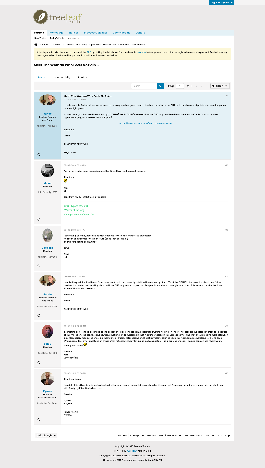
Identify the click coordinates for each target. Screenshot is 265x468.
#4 (226, 276)
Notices (73, 32)
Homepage (56, 32)
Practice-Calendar (95, 32)
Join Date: (42, 125)
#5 (226, 326)
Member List (74, 38)
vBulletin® (132, 450)
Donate (140, 32)
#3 (226, 229)
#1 (227, 95)
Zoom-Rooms (121, 32)
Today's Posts (57, 38)
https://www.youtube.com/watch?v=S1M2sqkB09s (146, 123)
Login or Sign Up (222, 2)
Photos (82, 77)
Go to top (223, 435)
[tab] (41, 77)
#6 (226, 373)
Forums (39, 32)
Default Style (46, 435)
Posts (41, 77)
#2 (226, 165)
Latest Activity (61, 77)
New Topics (40, 38)
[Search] (147, 86)
